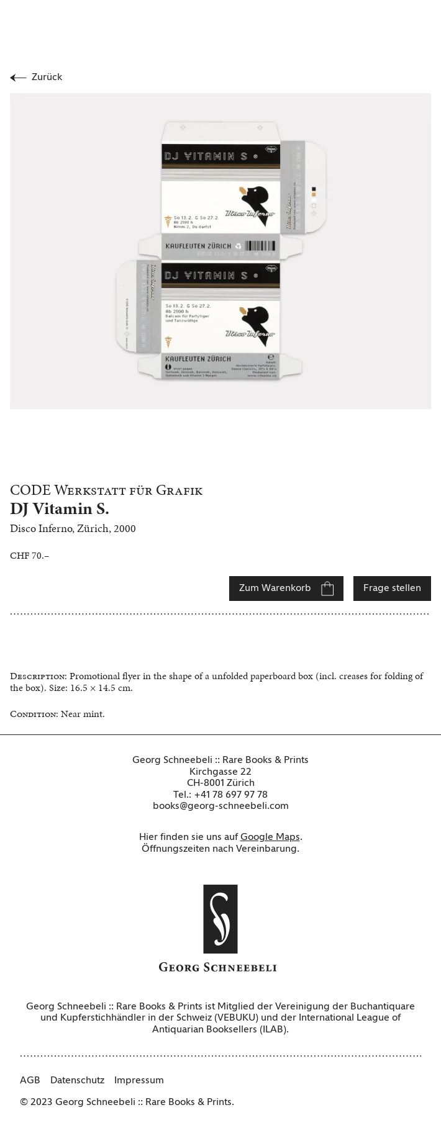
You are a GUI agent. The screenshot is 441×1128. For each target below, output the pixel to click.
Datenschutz (77, 1081)
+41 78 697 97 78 (231, 795)
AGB (30, 1081)
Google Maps (270, 837)
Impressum (139, 1081)
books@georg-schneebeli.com (221, 806)
